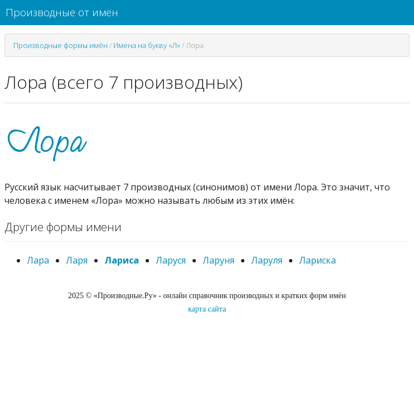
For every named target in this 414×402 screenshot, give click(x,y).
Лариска (317, 260)
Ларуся (171, 260)
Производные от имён (62, 12)
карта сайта (207, 309)
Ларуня (218, 260)
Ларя (77, 260)
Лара (38, 260)
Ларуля (266, 260)
